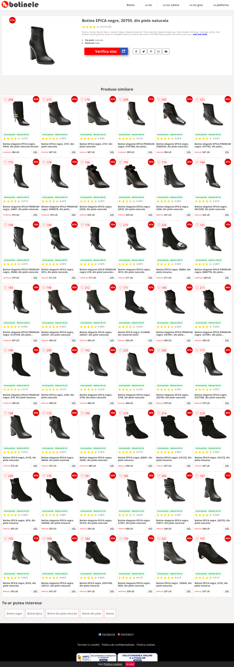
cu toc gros (196, 5)
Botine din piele (91, 613)
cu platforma (221, 5)
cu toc (148, 5)
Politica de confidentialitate (118, 644)
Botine (131, 5)
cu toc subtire (171, 5)
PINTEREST (125, 634)
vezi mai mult (200, 34)
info (35, 151)
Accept (130, 664)
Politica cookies (146, 644)
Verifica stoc (111, 51)
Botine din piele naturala (62, 613)
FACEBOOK (107, 634)
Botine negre (14, 613)
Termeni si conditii (88, 644)
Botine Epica (34, 613)
